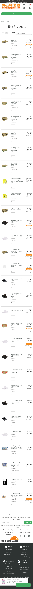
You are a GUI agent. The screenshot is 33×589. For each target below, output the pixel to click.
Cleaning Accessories (24, 565)
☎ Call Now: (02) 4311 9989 (16, 1)
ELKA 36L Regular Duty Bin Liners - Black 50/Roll (16, 355)
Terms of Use (8, 564)
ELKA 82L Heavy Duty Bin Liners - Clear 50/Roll (17, 432)
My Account (9, 549)
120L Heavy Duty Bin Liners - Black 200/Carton (16, 40)
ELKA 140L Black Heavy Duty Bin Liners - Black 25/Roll (17, 265)
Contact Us (24, 552)
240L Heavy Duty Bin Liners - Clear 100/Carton (16, 102)
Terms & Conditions (21, 525)
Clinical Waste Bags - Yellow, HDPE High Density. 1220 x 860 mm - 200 (17, 180)
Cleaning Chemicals (24, 567)
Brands (8, 557)
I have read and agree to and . (16, 526)
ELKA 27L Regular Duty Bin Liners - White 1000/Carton (16, 324)
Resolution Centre (8, 554)
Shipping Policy (24, 554)
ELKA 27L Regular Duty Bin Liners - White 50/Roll (16, 340)
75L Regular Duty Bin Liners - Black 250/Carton (16, 133)
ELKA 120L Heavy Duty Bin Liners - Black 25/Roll (16, 221)
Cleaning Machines (24, 569)
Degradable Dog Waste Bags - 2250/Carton (17, 208)
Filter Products (16, 14)
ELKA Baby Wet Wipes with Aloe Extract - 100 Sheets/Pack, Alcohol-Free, (16, 448)
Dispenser (24, 572)
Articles (8, 571)
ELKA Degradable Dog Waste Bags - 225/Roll (16, 480)
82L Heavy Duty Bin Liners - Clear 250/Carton (15, 164)
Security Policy (8, 568)
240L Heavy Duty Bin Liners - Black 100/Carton (16, 87)
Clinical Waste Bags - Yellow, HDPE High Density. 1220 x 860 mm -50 (17, 195)
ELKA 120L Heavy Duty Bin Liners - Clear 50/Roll (17, 236)
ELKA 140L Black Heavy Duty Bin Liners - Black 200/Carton (17, 251)
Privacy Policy (8, 566)
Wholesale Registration (8, 573)
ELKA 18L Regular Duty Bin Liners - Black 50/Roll (16, 279)
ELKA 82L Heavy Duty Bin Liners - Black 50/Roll (16, 417)
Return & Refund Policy (24, 557)
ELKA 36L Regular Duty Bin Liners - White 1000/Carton (16, 371)
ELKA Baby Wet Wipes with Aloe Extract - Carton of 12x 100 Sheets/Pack (16, 465)
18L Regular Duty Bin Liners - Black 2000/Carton (16, 71)
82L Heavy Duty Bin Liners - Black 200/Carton (15, 149)
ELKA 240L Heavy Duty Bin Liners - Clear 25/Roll (17, 309)
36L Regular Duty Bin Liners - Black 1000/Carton (16, 118)
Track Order (9, 552)
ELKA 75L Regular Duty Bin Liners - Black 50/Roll (16, 402)
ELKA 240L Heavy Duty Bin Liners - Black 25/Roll (16, 295)
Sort (13, 32)
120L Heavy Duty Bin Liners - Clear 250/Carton (16, 56)
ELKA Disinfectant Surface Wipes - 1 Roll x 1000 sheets (17, 495)
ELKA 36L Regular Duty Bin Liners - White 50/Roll (16, 386)
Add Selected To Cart (23, 585)
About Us (24, 549)
